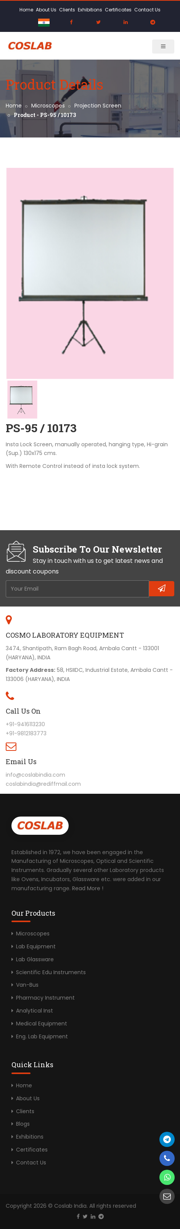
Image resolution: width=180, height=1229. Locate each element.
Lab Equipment (36, 946)
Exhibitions (90, 9)
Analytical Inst (34, 1010)
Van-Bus (27, 985)
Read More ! (87, 888)
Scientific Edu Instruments (51, 972)
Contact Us (147, 9)
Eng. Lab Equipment (42, 1036)
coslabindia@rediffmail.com (43, 784)
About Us (46, 9)
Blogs (23, 1124)
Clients (67, 9)
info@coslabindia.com (35, 775)
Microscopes (48, 105)
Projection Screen (97, 105)
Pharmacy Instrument (45, 998)
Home (26, 9)
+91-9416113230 (25, 724)
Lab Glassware (35, 959)
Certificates (118, 9)
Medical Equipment (41, 1023)
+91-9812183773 (26, 733)
